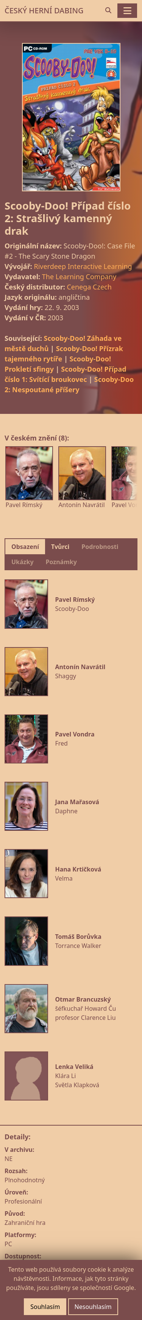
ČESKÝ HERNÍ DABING (44, 10)
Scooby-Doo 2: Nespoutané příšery (69, 384)
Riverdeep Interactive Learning (83, 266)
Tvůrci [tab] (60, 546)
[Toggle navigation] (127, 10)
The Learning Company (79, 276)
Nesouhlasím (93, 1307)
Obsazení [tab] (25, 546)
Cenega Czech (89, 286)
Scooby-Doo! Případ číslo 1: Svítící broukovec (65, 374)
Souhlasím (45, 1307)
